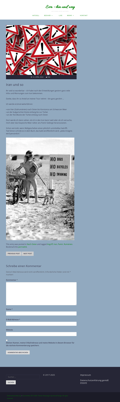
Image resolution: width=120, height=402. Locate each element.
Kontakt (84, 15)
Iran (55, 244)
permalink (22, 247)
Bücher (47, 15)
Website (9, 330)
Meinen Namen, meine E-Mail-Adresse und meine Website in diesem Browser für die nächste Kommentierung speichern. (40, 344)
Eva (49, 77)
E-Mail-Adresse (13, 319)
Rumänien (68, 244)
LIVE (60, 15)
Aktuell (35, 15)
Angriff (50, 244)
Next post (27, 253)
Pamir (60, 244)
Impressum (85, 375)
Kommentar (12, 280)
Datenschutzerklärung (14, 396)
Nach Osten (32, 244)
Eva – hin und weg (60, 7)
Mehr (69, 15)
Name (9, 309)
